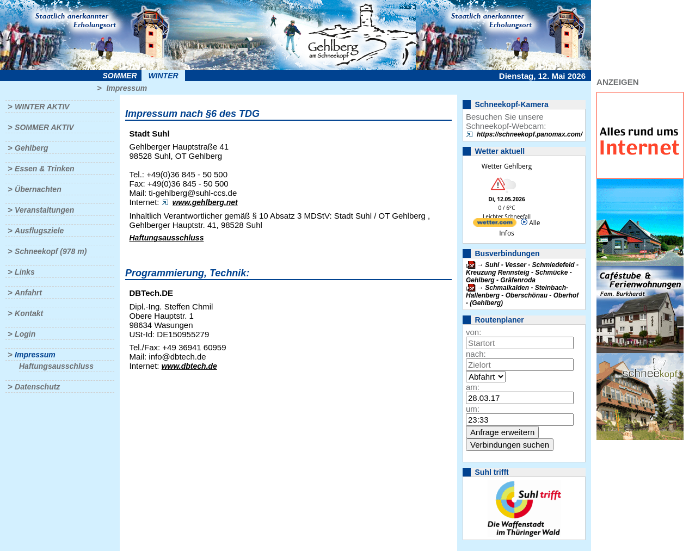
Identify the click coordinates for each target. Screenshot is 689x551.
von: (473, 332)
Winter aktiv (42, 106)
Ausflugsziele (39, 230)
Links (25, 272)
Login (25, 334)
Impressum (126, 88)
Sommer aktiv (44, 127)
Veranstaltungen (44, 210)
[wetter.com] (494, 224)
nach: (476, 353)
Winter (163, 75)
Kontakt (29, 313)
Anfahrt (28, 292)
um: (472, 408)
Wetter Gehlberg (507, 166)
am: (472, 387)
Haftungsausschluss (56, 366)
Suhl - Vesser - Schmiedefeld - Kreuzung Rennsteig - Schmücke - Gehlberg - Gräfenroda (522, 272)
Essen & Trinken (44, 168)
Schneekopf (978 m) (51, 251)
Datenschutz (37, 386)
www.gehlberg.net (205, 202)
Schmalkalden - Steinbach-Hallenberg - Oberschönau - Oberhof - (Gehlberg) (522, 295)
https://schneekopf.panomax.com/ (529, 134)
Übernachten (38, 189)
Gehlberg (31, 148)
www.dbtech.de (189, 366)
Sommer (120, 75)
